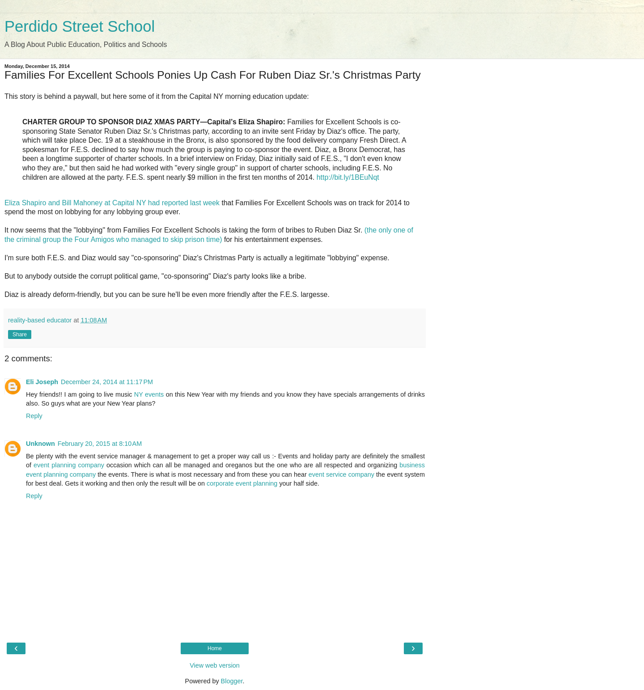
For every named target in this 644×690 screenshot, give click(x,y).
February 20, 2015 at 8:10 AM (100, 443)
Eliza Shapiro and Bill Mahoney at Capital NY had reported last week (112, 203)
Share (20, 334)
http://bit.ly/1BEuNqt (348, 177)
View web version (215, 665)
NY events (149, 394)
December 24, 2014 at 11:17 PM (107, 381)
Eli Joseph (42, 381)
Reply (34, 415)
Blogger (232, 681)
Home (215, 648)
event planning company (69, 465)
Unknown (40, 443)
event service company (341, 474)
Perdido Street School (79, 26)
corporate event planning (242, 483)
